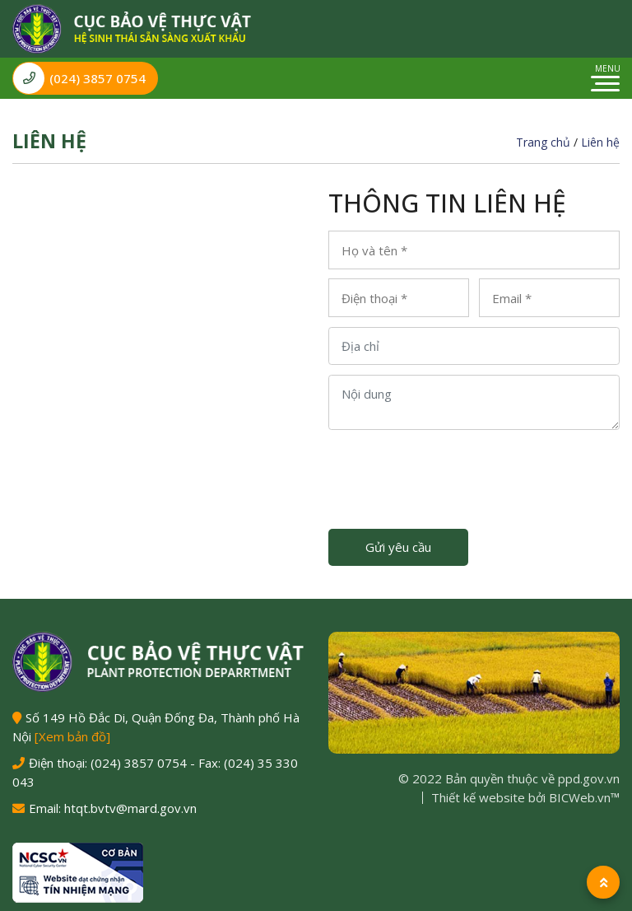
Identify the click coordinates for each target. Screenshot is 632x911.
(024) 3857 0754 (79, 78)
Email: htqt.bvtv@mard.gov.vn (113, 808)
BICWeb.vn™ (584, 797)
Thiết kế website (478, 797)
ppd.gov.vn (589, 778)
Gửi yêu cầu (398, 547)
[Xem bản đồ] (72, 736)
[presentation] (453, 471)
